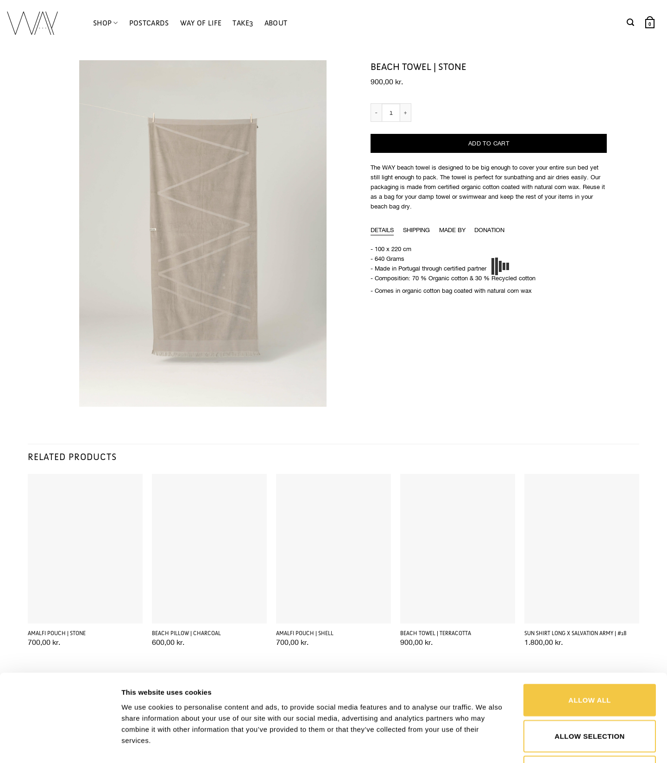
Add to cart (488, 143)
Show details (483, 745)
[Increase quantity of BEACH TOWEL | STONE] (405, 112)
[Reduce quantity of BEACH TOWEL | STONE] (376, 112)
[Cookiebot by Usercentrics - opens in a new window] (60, 745)
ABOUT (276, 23)
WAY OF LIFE (201, 23)
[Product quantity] (391, 112)
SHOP (105, 23)
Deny (589, 699)
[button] (630, 22)
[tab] (382, 230)
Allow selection (589, 664)
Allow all (589, 627)
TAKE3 (243, 23)
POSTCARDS (149, 23)
